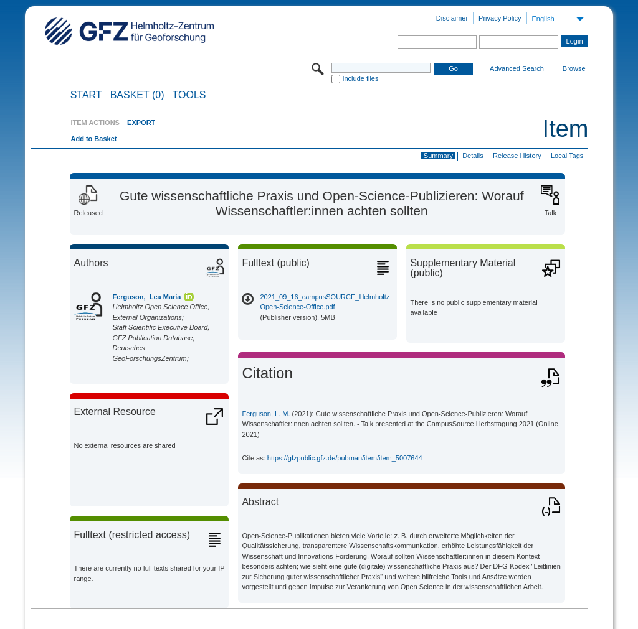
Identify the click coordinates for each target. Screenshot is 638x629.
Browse (574, 68)
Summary (438, 155)
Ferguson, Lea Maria (146, 297)
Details (472, 155)
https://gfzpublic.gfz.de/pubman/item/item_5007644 (344, 458)
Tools (189, 95)
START (86, 95)
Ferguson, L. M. (266, 413)
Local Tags (567, 155)
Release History (517, 155)
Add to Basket (93, 138)
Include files (360, 78)
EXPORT (141, 122)
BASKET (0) (137, 95)
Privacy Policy (499, 18)
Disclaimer (452, 18)
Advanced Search (517, 68)
